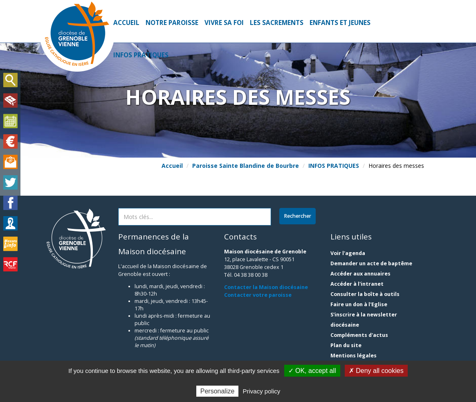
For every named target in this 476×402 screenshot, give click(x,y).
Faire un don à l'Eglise (358, 304)
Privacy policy (262, 391)
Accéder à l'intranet (357, 283)
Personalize (217, 391)
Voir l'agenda (347, 253)
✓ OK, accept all (312, 370)
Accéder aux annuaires (360, 273)
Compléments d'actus (359, 335)
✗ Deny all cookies (376, 370)
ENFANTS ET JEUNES (340, 22)
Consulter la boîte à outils (365, 294)
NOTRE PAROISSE (172, 22)
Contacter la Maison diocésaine (266, 287)
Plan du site (345, 345)
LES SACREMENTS (276, 22)
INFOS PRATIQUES (140, 55)
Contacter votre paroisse (258, 294)
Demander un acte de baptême (371, 263)
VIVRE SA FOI (224, 22)
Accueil (126, 22)
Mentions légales (353, 355)
